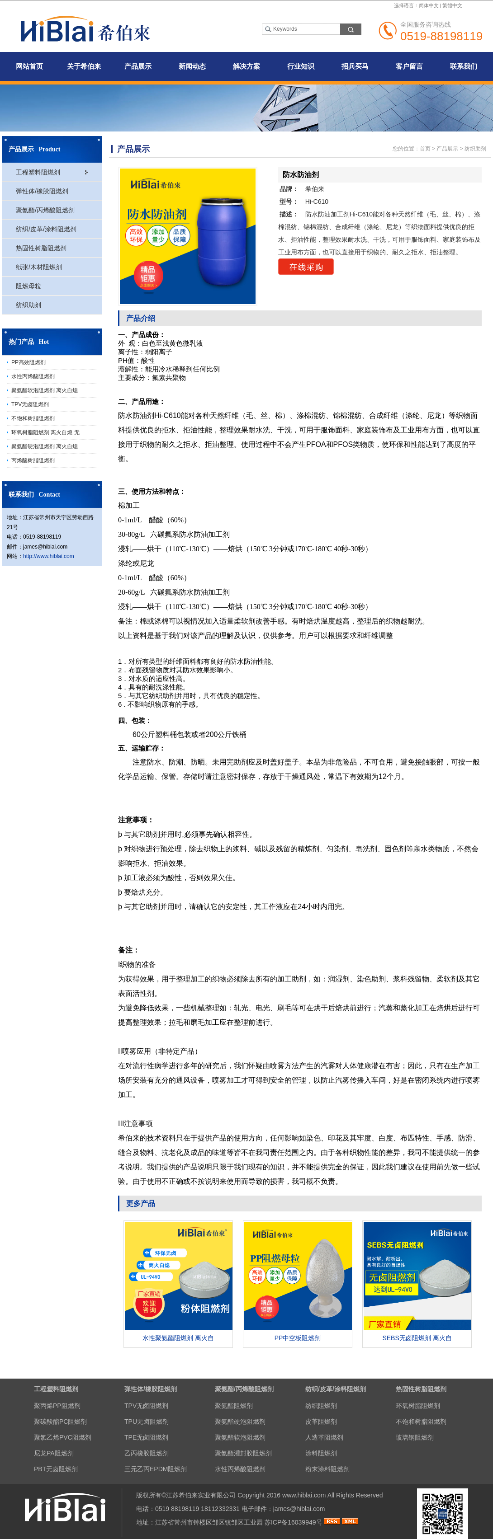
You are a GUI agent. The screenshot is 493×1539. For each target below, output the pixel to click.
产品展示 (138, 66)
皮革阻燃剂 (321, 1421)
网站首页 (29, 66)
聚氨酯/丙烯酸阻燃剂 (45, 210)
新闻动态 (192, 66)
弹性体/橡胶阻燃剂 (42, 191)
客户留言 (409, 66)
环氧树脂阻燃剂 (418, 1405)
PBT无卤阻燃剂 (56, 1469)
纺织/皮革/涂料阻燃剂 (46, 229)
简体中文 (429, 5)
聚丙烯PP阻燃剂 (57, 1405)
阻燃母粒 (28, 286)
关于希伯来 (84, 66)
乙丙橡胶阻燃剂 (146, 1453)
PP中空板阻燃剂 (298, 1338)
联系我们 (463, 66)
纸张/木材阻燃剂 (39, 267)
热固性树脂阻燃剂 (41, 248)
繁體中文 (452, 5)
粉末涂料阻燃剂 (327, 1469)
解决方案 (246, 66)
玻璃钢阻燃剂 (415, 1437)
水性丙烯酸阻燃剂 (33, 376)
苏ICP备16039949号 (293, 1522)
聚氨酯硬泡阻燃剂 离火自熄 (44, 446)
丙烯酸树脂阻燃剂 (33, 460)
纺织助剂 (28, 305)
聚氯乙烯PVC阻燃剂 (62, 1437)
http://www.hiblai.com (48, 556)
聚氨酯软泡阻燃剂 (240, 1437)
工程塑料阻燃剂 (38, 172)
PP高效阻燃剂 (28, 362)
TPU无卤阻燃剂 (146, 1421)
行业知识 (300, 66)
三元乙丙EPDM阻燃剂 (155, 1469)
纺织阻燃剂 (321, 1405)
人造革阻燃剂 (324, 1437)
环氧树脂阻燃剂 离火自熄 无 (45, 432)
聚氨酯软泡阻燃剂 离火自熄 (44, 390)
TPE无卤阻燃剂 (146, 1437)
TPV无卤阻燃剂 (30, 404)
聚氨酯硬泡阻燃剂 (240, 1421)
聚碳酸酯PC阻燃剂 (60, 1421)
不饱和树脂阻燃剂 (33, 418)
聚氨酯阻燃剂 (234, 1405)
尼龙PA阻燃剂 (54, 1453)
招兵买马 (355, 66)
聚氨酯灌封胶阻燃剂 (243, 1453)
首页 (425, 148)
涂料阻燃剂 (321, 1453)
